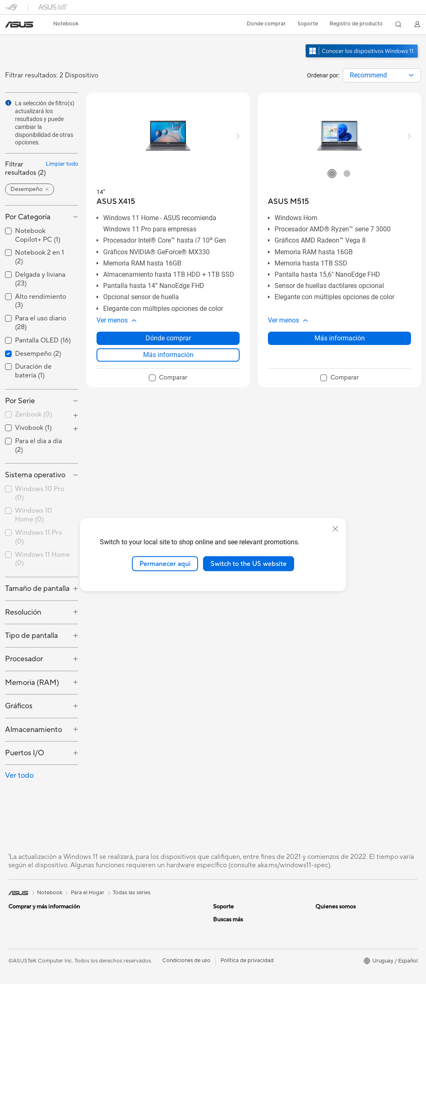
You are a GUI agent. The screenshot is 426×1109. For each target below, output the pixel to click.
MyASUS (224, 956)
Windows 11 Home (42, 559)
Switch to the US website (249, 563)
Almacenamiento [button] (33, 729)
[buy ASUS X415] (116, 201)
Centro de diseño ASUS (344, 969)
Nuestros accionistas (238, 994)
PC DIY (324, 982)
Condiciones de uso (186, 1085)
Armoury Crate (333, 1032)
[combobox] (382, 75)
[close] (335, 528)
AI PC (322, 957)
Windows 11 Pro (38, 537)
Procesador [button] (24, 659)
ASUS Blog (329, 1019)
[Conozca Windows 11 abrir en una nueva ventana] (362, 59)
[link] (19, 24)
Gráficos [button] (18, 706)
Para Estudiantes (129, 931)
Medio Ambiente (335, 931)
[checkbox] (41, 415)
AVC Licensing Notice (342, 1007)
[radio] (332, 173)
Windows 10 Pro (39, 493)
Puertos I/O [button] (24, 753)
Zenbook (33, 414)
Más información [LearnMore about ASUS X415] (168, 355)
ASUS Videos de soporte (243, 944)
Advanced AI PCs (336, 994)
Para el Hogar (25, 932)
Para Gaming (125, 944)
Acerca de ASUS (233, 982)
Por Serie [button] (20, 401)
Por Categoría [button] (27, 217)
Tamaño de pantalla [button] (37, 588)
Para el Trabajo (127, 919)
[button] (66, 24)
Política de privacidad (247, 1085)
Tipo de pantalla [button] (31, 635)
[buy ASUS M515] (288, 201)
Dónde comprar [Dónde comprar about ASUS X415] (168, 338)
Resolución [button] (23, 612)
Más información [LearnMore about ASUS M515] (340, 338)
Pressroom (226, 1007)
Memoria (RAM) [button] (32, 682)
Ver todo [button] (19, 775)
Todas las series (132, 892)
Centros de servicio (237, 919)
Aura (321, 1044)
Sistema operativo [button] (35, 475)
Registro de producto (356, 23)
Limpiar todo (62, 164)
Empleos (223, 1019)
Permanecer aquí (165, 563)
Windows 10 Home (33, 514)
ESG (320, 919)
